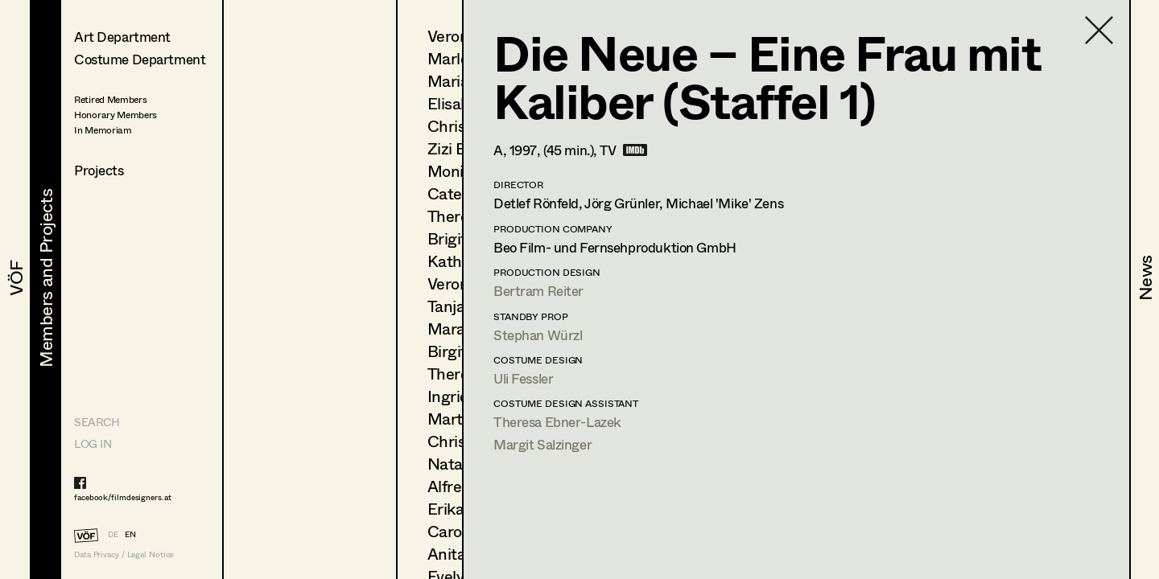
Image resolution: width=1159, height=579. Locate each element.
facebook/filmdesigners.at (122, 497)
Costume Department (139, 59)
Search (96, 421)
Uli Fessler (523, 378)
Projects (99, 170)
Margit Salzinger (542, 444)
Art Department (122, 36)
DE (113, 534)
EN (130, 534)
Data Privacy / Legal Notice (123, 554)
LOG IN (92, 443)
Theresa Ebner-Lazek (557, 422)
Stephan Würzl (537, 335)
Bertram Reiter (538, 291)
